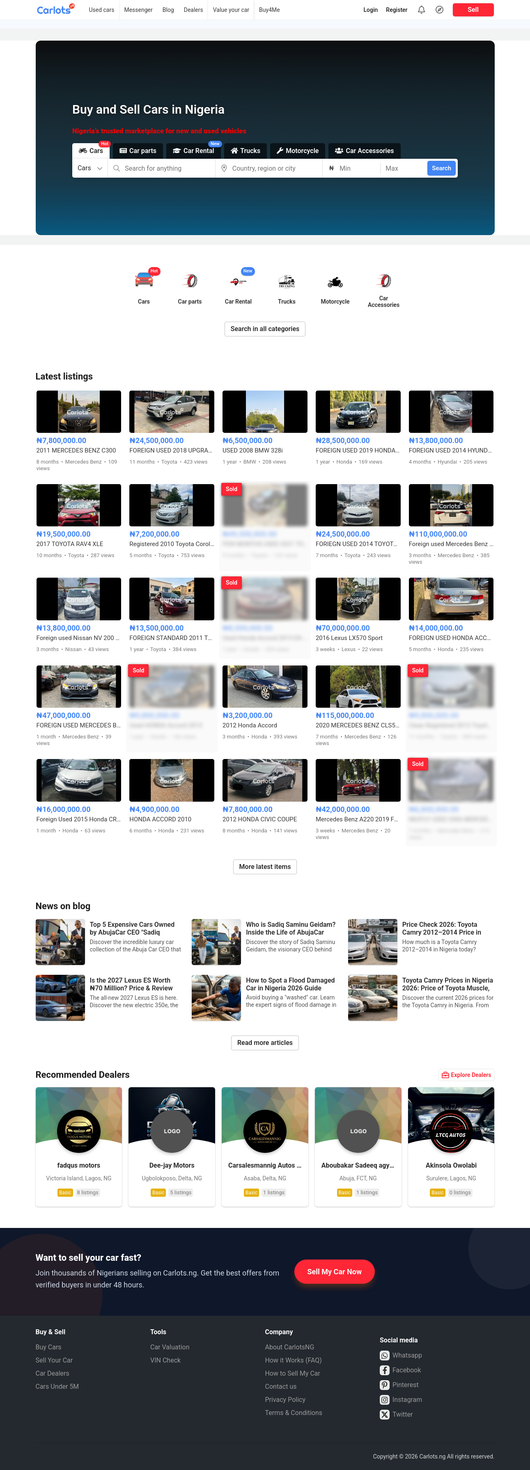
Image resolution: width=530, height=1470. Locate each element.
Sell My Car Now (334, 1271)
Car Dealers (52, 1373)
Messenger (138, 10)
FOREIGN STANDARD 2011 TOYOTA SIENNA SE (171, 638)
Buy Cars (49, 1347)
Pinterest (399, 1385)
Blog (168, 10)
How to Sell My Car (292, 1373)
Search (441, 168)
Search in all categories (265, 329)
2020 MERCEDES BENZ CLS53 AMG (358, 725)
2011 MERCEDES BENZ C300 (76, 450)
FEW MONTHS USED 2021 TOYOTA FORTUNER (265, 544)
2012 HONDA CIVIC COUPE (260, 819)
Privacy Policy (285, 1400)
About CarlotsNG (289, 1347)
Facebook (400, 1370)
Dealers (193, 10)
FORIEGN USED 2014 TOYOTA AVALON (358, 544)
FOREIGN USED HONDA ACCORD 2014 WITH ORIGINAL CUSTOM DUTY (451, 638)
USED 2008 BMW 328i (253, 450)
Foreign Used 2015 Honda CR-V (79, 819)
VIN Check (165, 1360)
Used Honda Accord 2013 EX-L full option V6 (265, 638)
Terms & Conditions (294, 1413)
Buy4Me (269, 10)
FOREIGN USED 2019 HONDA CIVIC (358, 450)
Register (396, 10)
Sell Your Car (54, 1360)
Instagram (401, 1400)
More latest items (265, 867)
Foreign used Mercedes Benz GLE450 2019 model (451, 544)
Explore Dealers (466, 1075)
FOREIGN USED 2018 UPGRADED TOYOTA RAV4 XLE (171, 450)
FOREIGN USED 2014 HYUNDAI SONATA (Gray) (451, 450)
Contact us (281, 1386)
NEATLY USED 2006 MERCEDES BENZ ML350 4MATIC (451, 819)
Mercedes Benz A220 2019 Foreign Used (358, 819)
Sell (473, 10)
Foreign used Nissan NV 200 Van (79, 638)
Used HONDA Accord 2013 (165, 725)
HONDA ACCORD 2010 (160, 819)
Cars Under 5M (57, 1386)
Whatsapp (401, 1355)
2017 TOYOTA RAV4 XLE (70, 544)
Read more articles (265, 1043)
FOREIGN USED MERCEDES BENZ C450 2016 (79, 725)
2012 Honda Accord (250, 725)
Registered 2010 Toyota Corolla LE (171, 544)
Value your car (231, 10)
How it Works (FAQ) (293, 1360)
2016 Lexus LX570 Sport (349, 638)
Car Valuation (170, 1347)
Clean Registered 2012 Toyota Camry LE (451, 725)
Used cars (101, 10)
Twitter (396, 1415)
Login (371, 10)
